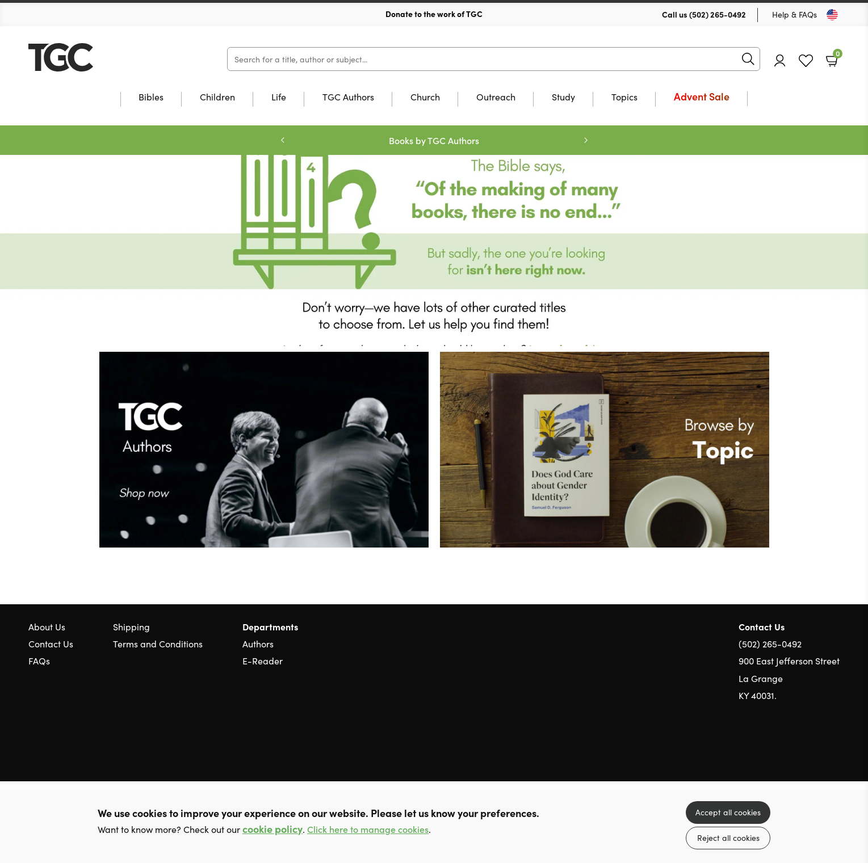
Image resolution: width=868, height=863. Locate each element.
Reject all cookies (728, 837)
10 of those (99, 57)
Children (217, 97)
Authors (258, 643)
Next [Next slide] (586, 140)
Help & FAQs (794, 14)
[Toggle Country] (832, 14)
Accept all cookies (728, 812)
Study (563, 97)
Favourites (806, 61)
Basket (836, 56)
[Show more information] (264, 447)
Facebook (814, 750)
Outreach (495, 97)
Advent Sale (701, 97)
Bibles (151, 97)
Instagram (834, 749)
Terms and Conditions (158, 643)
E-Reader (262, 660)
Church (425, 97)
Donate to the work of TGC (434, 13)
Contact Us (50, 643)
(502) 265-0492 (717, 14)
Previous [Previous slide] (282, 140)
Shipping (131, 626)
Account (780, 60)
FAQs (39, 660)
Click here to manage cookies (368, 829)
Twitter (793, 749)
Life (278, 97)
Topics (624, 97)
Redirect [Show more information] (434, 250)
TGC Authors (348, 97)
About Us (46, 626)
